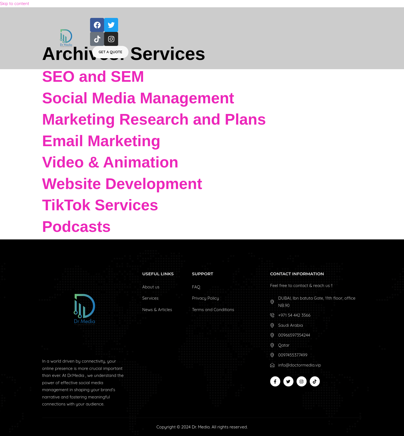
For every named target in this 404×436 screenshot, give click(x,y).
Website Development (122, 183)
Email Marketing (101, 141)
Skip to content (14, 3)
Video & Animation (110, 162)
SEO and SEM (93, 76)
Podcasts (76, 226)
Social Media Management (138, 98)
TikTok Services (100, 205)
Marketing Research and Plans (154, 119)
